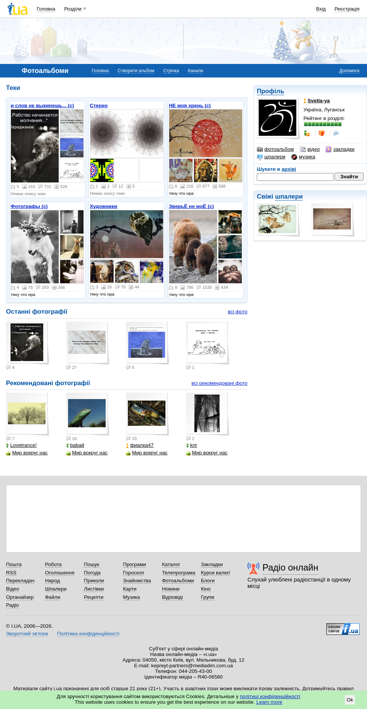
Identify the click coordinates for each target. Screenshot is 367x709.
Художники (103, 206)
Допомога (349, 70)
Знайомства (137, 580)
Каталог (171, 564)
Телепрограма (179, 572)
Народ (52, 580)
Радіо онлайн (290, 567)
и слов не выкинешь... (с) (42, 105)
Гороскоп (133, 572)
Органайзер (19, 597)
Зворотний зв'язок (27, 633)
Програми (134, 564)
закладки (340, 149)
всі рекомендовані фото (219, 383)
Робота (53, 564)
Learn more (269, 702)
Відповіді (172, 597)
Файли (53, 597)
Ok (350, 700)
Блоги (208, 580)
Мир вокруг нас (27, 452)
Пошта (13, 564)
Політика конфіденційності (88, 633)
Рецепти (93, 597)
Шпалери (56, 589)
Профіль (270, 91)
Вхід (321, 9)
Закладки (212, 564)
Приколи (94, 580)
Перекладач (20, 580)
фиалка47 (139, 445)
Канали (195, 70)
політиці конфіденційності (270, 696)
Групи (207, 597)
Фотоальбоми (178, 580)
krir (191, 445)
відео (310, 149)
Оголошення (59, 572)
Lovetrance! (21, 445)
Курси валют (215, 572)
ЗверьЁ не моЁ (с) (191, 206)
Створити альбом (136, 70)
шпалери (271, 157)
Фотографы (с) (29, 206)
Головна (46, 9)
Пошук (91, 564)
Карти (129, 589)
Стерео (99, 105)
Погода (92, 572)
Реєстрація (347, 9)
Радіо (12, 605)
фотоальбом (275, 149)
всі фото (237, 311)
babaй (75, 445)
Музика (131, 597)
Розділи (73, 9)
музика (303, 157)
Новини (171, 589)
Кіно (206, 589)
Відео (12, 589)
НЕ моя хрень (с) (190, 105)
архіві (289, 169)
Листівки (94, 589)
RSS (11, 572)
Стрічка (171, 70)
